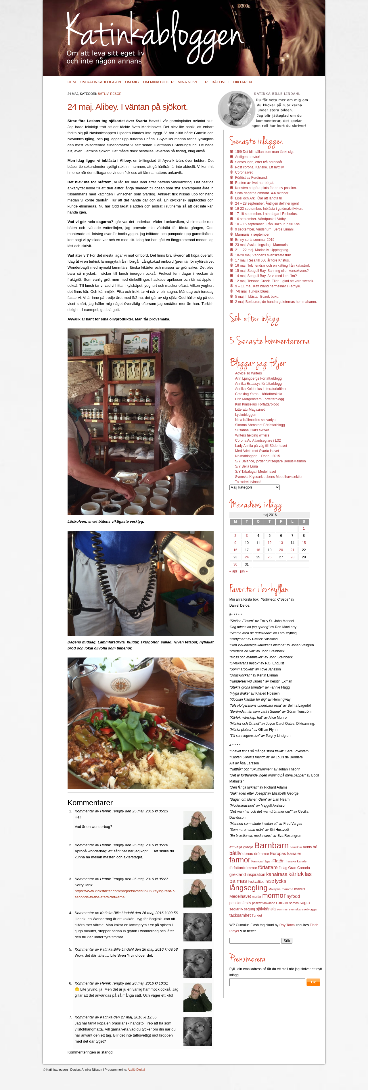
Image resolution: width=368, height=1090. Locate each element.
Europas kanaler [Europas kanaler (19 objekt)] (285, 853)
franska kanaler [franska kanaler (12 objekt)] (296, 861)
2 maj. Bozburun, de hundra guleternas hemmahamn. (276, 302)
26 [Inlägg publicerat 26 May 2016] (269, 557)
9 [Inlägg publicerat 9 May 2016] (235, 543)
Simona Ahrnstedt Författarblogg (260, 425)
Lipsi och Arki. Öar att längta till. (259, 198)
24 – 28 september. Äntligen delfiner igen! (267, 203)
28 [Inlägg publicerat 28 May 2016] (292, 557)
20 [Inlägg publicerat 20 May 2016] (281, 550)
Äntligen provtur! (247, 157)
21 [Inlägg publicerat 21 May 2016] (292, 550)
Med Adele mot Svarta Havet (257, 451)
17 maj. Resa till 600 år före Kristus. (262, 260)
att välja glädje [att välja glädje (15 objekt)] (241, 847)
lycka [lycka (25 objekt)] (280, 881)
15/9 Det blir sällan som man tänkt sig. (264, 152)
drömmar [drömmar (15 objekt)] (261, 853)
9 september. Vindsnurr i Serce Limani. (265, 229)
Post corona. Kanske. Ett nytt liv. (260, 167)
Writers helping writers (252, 435)
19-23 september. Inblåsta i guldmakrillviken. (269, 209)
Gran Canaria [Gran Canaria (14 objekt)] (299, 868)
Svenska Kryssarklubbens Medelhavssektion (269, 477)
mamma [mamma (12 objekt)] (287, 889)
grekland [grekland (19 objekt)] (237, 874)
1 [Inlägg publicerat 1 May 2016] (304, 528)
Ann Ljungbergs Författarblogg (258, 378)
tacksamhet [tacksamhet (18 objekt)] (240, 915)
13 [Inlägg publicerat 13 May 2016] (281, 543)
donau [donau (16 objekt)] (247, 853)
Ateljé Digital (136, 1069)
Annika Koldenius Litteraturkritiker (261, 389)
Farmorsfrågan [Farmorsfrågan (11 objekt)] (261, 861)
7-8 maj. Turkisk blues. (252, 291)
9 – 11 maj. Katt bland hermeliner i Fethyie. (268, 286)
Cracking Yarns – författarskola (258, 394)
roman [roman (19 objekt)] (282, 902)
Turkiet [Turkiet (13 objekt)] (257, 916)
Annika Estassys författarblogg (258, 384)
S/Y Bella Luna (246, 466)
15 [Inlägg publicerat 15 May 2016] (304, 543)
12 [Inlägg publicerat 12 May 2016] (269, 543)
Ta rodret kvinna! (248, 482)
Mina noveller (193, 82)
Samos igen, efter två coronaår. (259, 162)
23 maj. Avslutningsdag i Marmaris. (262, 245)
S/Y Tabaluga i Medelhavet (255, 472)
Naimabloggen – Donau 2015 (257, 456)
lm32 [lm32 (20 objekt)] (269, 881)
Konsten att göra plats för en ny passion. (266, 188)
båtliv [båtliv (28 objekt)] (235, 853)
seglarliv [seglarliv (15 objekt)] (236, 909)
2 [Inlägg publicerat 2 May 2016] (235, 536)
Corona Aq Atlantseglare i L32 (258, 441)
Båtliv (103, 93)
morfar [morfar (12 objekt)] (256, 896)
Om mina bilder (158, 82)
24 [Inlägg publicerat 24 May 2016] (247, 557)
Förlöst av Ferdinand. (251, 178)
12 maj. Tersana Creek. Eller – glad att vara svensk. (274, 281)
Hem (72, 82)
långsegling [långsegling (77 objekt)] (248, 887)
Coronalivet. (244, 172)
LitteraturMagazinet (250, 409)
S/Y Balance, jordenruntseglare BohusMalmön (270, 461)
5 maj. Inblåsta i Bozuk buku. (257, 297)
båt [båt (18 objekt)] (316, 847)
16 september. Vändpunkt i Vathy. (260, 219)
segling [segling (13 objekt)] (249, 909)
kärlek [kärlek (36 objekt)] (296, 874)
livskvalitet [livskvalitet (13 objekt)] (256, 882)
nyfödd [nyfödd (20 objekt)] (293, 896)
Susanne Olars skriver (252, 430)
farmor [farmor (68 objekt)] (239, 860)
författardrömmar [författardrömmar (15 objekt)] (243, 868)
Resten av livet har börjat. (254, 183)
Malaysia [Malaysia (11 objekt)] (275, 889)
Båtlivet (220, 82)
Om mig (132, 82)
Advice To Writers (248, 373)
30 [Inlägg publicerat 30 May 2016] (235, 564)
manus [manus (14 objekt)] (299, 889)
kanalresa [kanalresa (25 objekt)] (277, 874)
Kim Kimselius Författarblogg (257, 404)
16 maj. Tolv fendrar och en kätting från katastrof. (272, 266)
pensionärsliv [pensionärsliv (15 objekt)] (240, 903)
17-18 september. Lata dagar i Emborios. (266, 214)
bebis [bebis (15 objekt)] (307, 847)
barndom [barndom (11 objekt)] (296, 847)
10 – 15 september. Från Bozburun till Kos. (267, 224)
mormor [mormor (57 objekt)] (274, 895)
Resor (115, 93)
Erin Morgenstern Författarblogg (259, 399)
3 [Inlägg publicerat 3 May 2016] (247, 536)
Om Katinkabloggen (100, 82)
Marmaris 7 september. (253, 234)
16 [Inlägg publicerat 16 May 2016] (235, 550)
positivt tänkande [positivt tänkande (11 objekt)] (263, 903)
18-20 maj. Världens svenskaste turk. (263, 255)
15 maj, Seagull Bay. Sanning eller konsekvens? (272, 271)
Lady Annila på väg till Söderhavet (261, 446)
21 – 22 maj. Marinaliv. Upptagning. (262, 250)
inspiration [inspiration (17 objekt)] (256, 874)
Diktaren (242, 82)
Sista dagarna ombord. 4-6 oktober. (262, 193)
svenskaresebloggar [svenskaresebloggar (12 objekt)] (303, 909)
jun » (244, 571)
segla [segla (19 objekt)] (305, 902)
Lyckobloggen (245, 415)
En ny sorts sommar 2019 (255, 240)
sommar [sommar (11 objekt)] (282, 909)
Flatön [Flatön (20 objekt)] (278, 860)
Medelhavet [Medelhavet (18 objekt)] (240, 896)
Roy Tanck (287, 925)
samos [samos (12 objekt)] (294, 903)
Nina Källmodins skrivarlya (255, 420)
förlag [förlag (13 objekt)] (283, 868)
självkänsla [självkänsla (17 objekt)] (266, 909)
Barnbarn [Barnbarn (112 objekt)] (271, 845)
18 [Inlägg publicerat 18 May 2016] (258, 550)
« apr (233, 571)
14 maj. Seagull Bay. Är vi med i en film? (266, 276)
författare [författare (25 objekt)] (268, 867)
